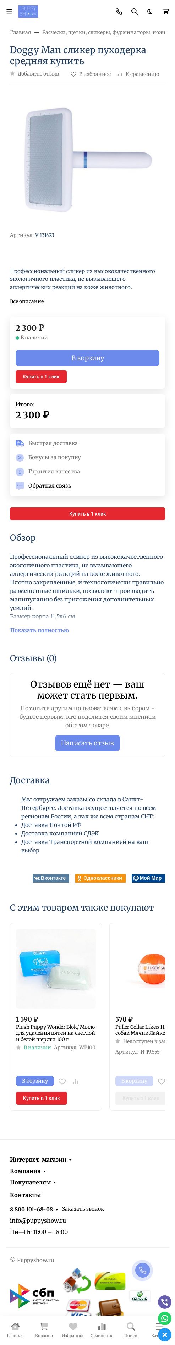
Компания (25, 1171)
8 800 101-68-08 (31, 1209)
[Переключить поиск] (134, 11)
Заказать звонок (83, 1209)
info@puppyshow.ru (38, 1220)
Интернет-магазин (38, 1159)
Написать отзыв (87, 743)
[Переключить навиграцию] (9, 11)
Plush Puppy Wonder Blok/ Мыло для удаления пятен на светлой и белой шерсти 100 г (55, 1033)
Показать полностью (39, 630)
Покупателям (30, 1182)
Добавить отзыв (38, 74)
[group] (87, 160)
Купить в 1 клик (41, 376)
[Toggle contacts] (119, 11)
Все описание (27, 301)
